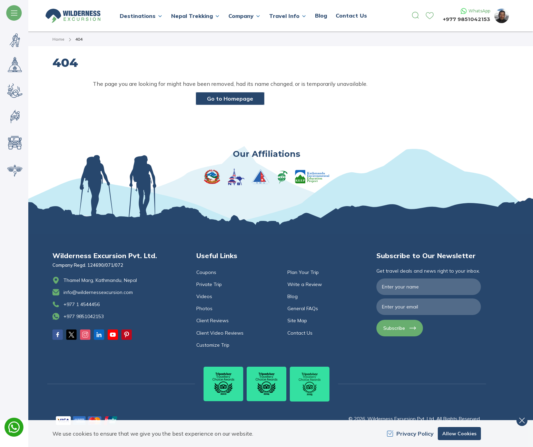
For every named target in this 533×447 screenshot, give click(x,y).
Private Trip (209, 284)
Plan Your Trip (303, 272)
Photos (204, 308)
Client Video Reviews (220, 333)
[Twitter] (71, 334)
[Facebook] (57, 334)
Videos (204, 296)
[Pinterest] (126, 334)
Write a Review (304, 284)
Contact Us (351, 15)
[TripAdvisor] (223, 384)
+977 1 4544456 (81, 304)
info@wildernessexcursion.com (98, 292)
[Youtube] (113, 334)
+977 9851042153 (466, 19)
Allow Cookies (459, 433)
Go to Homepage (230, 98)
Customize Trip (212, 345)
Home (58, 39)
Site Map (297, 320)
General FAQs (302, 308)
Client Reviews (212, 320)
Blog (321, 15)
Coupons (206, 272)
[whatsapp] (13, 427)
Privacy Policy (410, 433)
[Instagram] (85, 334)
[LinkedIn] (99, 334)
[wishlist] (430, 16)
